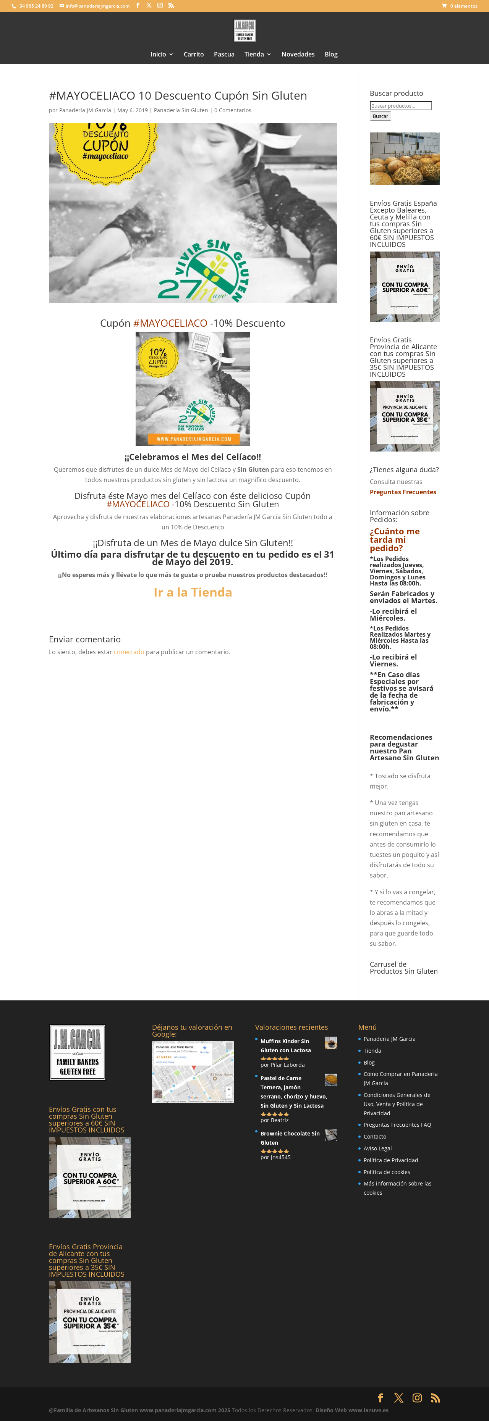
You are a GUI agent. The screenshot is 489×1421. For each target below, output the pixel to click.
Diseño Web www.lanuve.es (352, 1410)
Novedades (298, 55)
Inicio (158, 55)
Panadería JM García (85, 110)
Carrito (194, 55)
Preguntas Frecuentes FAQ (397, 1124)
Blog (331, 55)
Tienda (254, 55)
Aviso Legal (378, 1148)
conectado (129, 652)
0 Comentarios (232, 110)
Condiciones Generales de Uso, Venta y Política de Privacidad (397, 1104)
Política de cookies (387, 1172)
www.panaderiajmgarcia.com (178, 1410)
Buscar (380, 116)
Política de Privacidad (391, 1160)
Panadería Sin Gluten (181, 110)
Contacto (375, 1136)
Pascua (224, 55)
